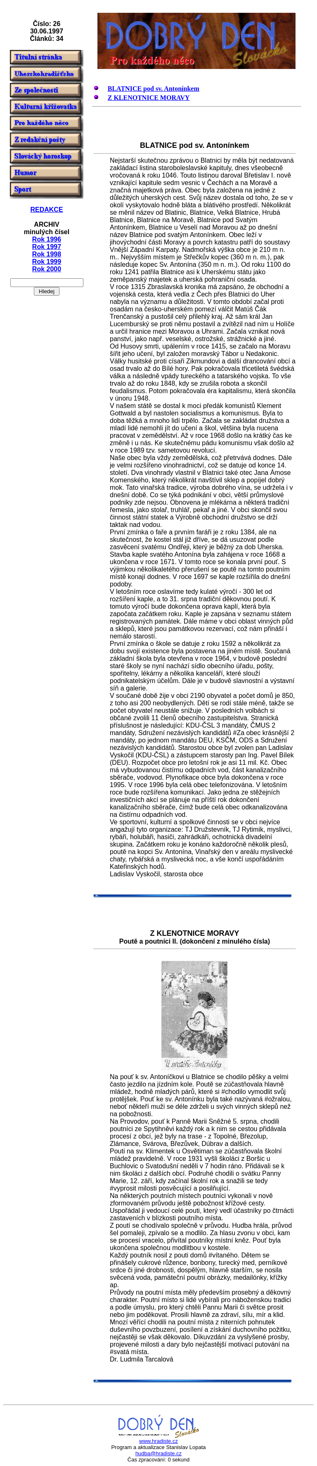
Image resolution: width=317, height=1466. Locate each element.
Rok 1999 (46, 261)
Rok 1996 (46, 239)
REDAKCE (46, 209)
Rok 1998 (46, 254)
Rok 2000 (46, 269)
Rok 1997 (46, 246)
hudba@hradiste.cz (158, 1453)
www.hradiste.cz (158, 1441)
